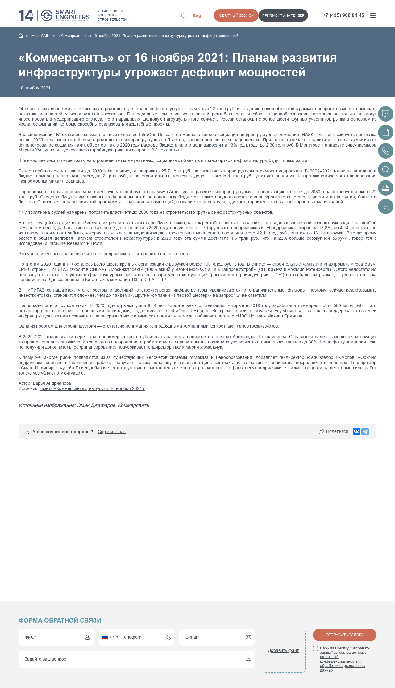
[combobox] (109, 637)
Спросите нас (112, 431)
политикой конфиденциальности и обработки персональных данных (342, 663)
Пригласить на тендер (239, 15)
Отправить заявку (345, 635)
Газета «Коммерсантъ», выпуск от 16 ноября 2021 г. (92, 388)
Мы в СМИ (41, 36)
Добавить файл (283, 650)
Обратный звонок (291, 15)
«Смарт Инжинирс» (38, 367)
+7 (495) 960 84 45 (343, 15)
